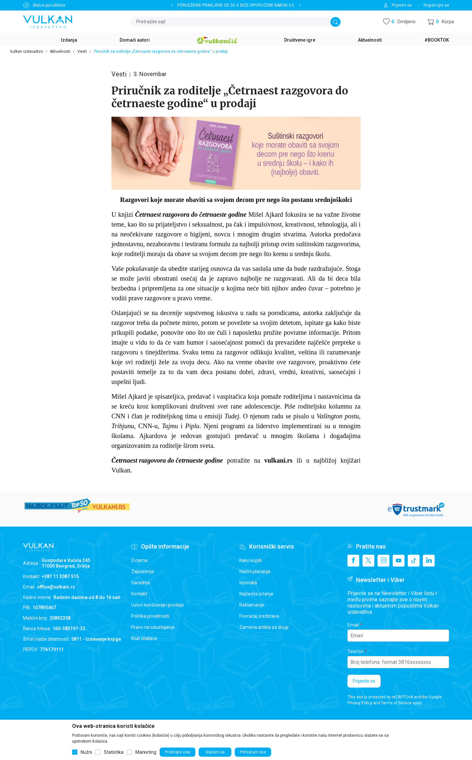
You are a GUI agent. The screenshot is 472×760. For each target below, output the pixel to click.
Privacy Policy (359, 703)
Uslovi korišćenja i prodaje (157, 605)
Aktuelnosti (60, 51)
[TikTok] (414, 561)
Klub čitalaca (144, 638)
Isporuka (248, 582)
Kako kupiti (250, 560)
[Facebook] (353, 561)
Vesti (82, 51)
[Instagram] (383, 561)
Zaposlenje (142, 571)
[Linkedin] (429, 561)
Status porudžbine (49, 5)
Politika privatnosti (150, 616)
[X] (368, 561)
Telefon (355, 651)
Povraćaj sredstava (259, 616)
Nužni (86, 752)
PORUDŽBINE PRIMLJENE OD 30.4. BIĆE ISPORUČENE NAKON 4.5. (236, 5)
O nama (139, 560)
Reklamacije (252, 605)
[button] (440, 21)
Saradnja (140, 582)
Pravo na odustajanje (153, 627)
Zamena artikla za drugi (263, 627)
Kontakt (139, 593)
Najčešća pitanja (256, 593)
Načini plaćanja (254, 571)
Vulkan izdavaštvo (26, 51)
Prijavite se (364, 681)
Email (353, 625)
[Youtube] (398, 561)
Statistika (114, 752)
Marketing (145, 752)
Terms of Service (396, 703)
